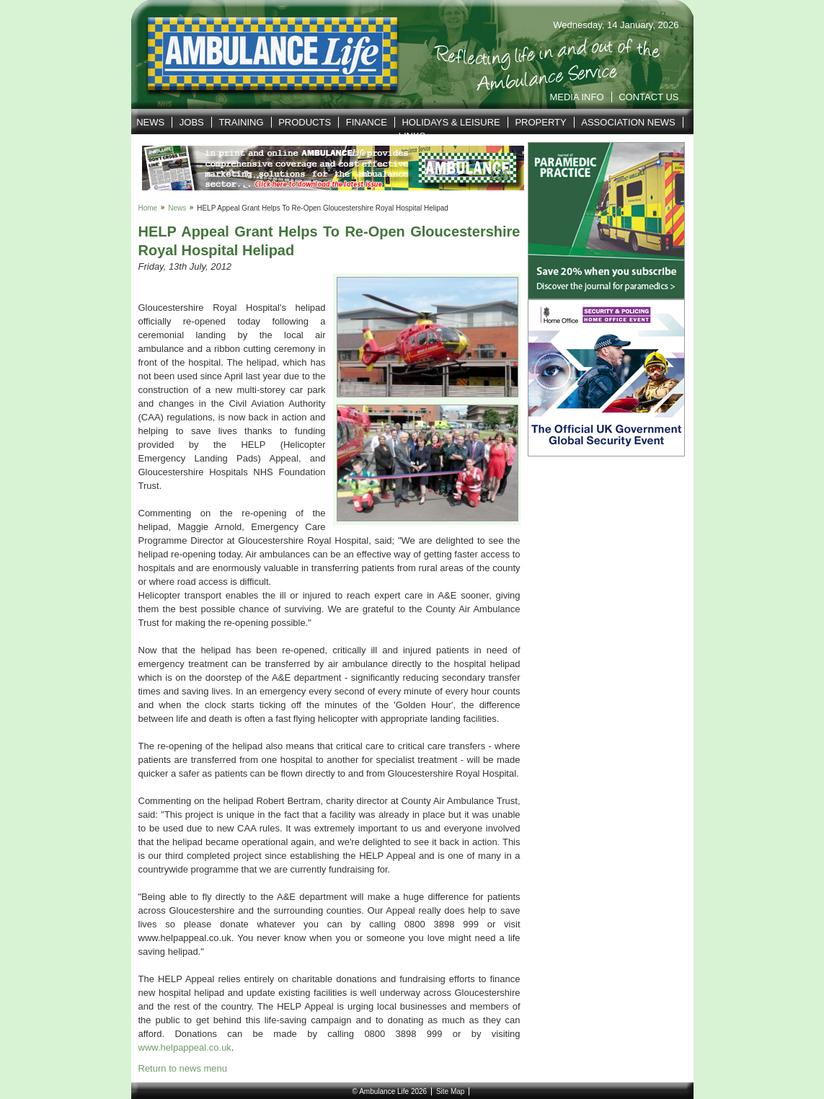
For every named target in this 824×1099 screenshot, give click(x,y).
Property (540, 122)
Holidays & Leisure (451, 122)
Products (304, 122)
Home (148, 208)
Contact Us (648, 97)
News (150, 122)
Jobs (192, 122)
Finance (366, 122)
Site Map (450, 1091)
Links (412, 136)
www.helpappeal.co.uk (184, 1047)
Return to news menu (183, 1068)
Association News (628, 122)
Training (240, 122)
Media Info (576, 97)
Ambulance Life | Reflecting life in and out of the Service (263, 55)
